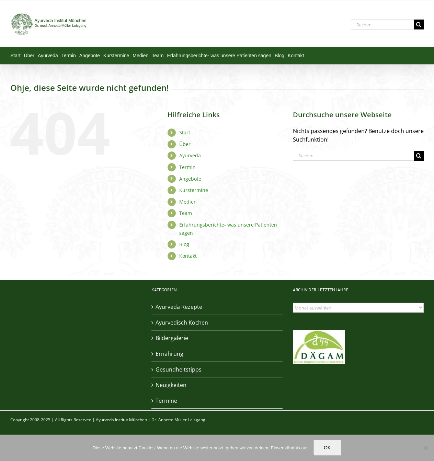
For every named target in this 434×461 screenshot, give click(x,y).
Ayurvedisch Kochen (182, 322)
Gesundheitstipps (179, 369)
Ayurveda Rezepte (179, 307)
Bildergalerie (172, 338)
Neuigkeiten (171, 385)
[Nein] (425, 448)
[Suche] (419, 24)
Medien (188, 201)
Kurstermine (193, 190)
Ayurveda (190, 155)
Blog (184, 244)
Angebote (190, 178)
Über (185, 144)
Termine (166, 400)
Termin (187, 167)
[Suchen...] (382, 24)
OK (327, 447)
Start (184, 132)
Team (185, 213)
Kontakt (188, 256)
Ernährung (169, 353)
